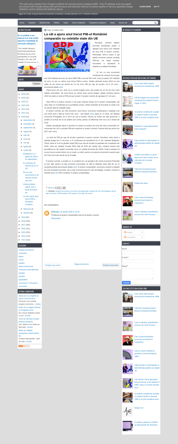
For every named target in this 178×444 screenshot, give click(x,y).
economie (23, 253)
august (26, 131)
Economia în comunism (97, 22)
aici (60, 87)
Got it (156, 7)
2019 (23, 217)
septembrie (28, 128)
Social (65, 22)
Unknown (55, 212)
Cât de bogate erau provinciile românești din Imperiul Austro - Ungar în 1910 (146, 100)
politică (21, 263)
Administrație (45, 22)
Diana (21, 296)
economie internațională (79, 191)
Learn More (145, 7)
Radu (21, 307)
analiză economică (62, 191)
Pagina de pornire (81, 264)
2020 (23, 117)
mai (25, 143)
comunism (23, 286)
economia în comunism (28, 283)
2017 (23, 225)
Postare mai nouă (52, 265)
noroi (21, 319)
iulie (25, 135)
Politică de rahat (140, 183)
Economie (31, 22)
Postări (128, 232)
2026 (23, 94)
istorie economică (26, 266)
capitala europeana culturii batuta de (29, 333)
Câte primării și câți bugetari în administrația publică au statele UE (147, 143)
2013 (23, 240)
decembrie (28, 120)
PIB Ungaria (72, 193)
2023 (23, 105)
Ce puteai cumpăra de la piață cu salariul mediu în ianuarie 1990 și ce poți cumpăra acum (146, 114)
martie (26, 150)
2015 (23, 232)
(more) (38, 304)
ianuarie (26, 213)
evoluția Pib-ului (95, 191)
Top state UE (83, 193)
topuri (90, 193)
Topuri (112, 22)
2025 (23, 98)
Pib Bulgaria (106, 191)
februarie (27, 209)
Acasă (22, 22)
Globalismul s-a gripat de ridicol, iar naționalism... (31, 156)
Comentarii (129, 237)
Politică (56, 22)
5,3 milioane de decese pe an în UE (30, 166)
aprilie (26, 146)
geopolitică (23, 280)
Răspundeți (55, 218)
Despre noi (123, 22)
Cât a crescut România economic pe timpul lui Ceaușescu (143, 200)
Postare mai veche (110, 265)
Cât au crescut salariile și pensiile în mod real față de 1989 (145, 353)
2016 (23, 228)
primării (22, 276)
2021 (23, 113)
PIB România (62, 193)
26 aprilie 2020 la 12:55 (70, 212)
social (21, 260)
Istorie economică (78, 22)
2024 (23, 102)
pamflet (22, 273)
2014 (23, 236)
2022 (23, 109)
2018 (23, 221)
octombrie (27, 124)
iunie (25, 139)
